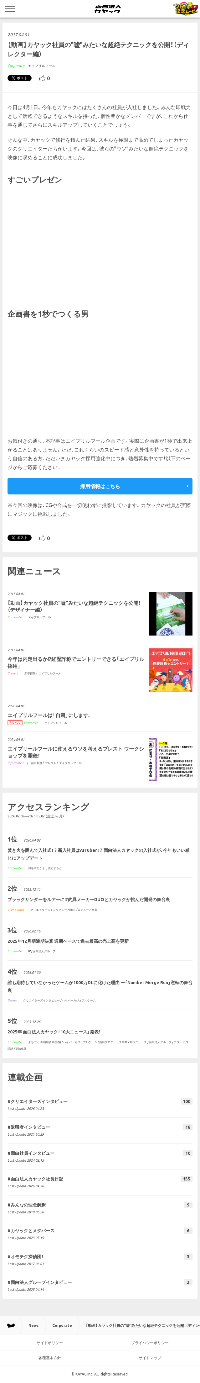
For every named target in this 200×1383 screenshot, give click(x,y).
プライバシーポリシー (150, 1343)
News (33, 1325)
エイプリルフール (41, 66)
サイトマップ (150, 1358)
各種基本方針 (49, 1358)
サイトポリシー (50, 1343)
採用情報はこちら (100, 486)
